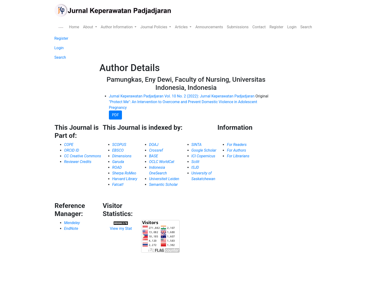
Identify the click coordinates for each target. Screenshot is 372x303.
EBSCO (118, 150)
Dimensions (122, 156)
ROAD (117, 167)
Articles (182, 27)
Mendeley (72, 223)
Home (74, 27)
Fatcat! (117, 184)
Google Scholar (203, 150)
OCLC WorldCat (161, 161)
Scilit (195, 161)
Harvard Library (124, 179)
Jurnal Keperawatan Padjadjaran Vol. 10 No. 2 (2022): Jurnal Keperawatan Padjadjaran (182, 96)
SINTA (196, 144)
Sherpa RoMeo (124, 173)
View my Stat (121, 228)
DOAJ (153, 144)
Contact (259, 27)
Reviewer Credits (77, 161)
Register (277, 27)
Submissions (238, 27)
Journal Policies (154, 27)
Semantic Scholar (163, 184)
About (88, 27)
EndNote (71, 228)
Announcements (209, 27)
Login (291, 27)
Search (306, 27)
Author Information (117, 27)
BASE (153, 156)
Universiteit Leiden (164, 179)
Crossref (156, 150)
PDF (115, 115)
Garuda (118, 161)
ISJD (195, 167)
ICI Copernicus (203, 156)
